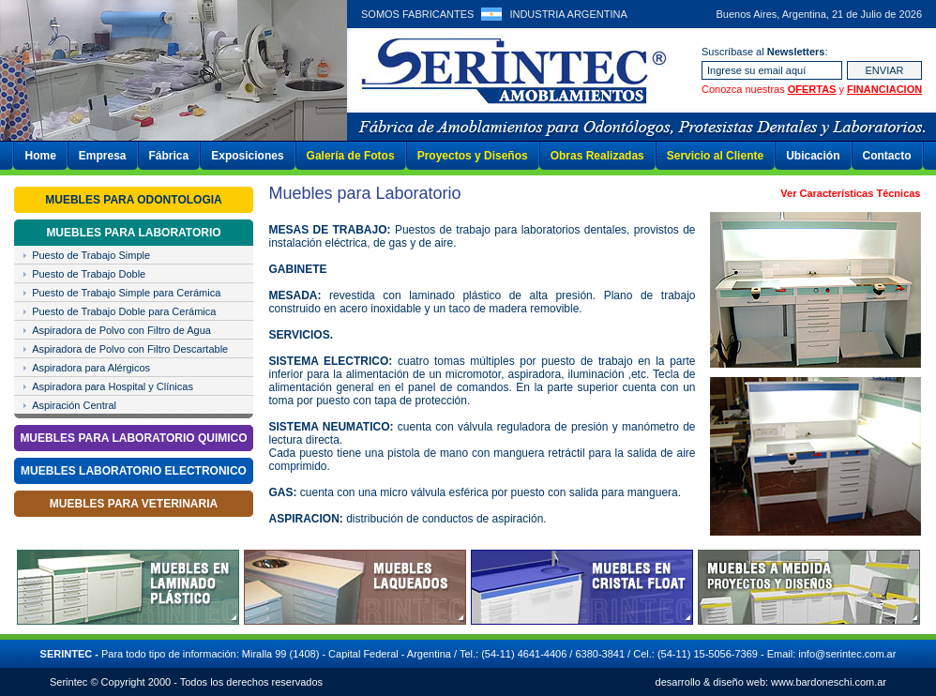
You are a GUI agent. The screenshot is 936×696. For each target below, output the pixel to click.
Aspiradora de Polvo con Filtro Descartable (130, 349)
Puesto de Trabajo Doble (88, 274)
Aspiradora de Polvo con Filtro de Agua (121, 330)
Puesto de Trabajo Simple (91, 255)
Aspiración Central (74, 405)
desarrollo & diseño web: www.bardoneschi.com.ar (771, 682)
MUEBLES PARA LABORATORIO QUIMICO (133, 438)
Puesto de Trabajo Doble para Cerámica (124, 311)
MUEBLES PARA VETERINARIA (134, 503)
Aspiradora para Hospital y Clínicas (112, 386)
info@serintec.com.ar (847, 653)
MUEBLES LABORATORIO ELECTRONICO (134, 470)
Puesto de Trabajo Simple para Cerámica (126, 292)
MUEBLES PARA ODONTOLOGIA (133, 199)
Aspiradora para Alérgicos (91, 367)
